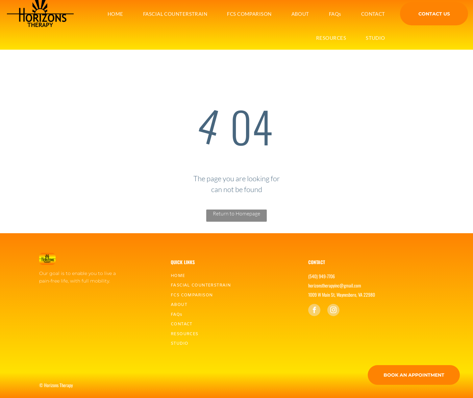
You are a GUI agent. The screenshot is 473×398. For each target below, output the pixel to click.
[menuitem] (115, 14)
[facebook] (314, 311)
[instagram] (333, 311)
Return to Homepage (236, 213)
